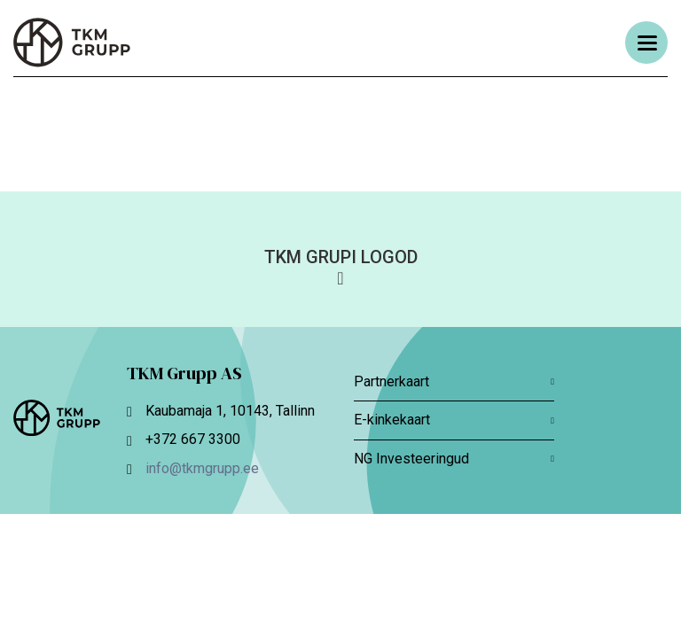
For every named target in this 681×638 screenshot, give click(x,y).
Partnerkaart (454, 381)
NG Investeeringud (454, 458)
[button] (340, 266)
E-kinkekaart (454, 419)
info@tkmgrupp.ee (202, 468)
